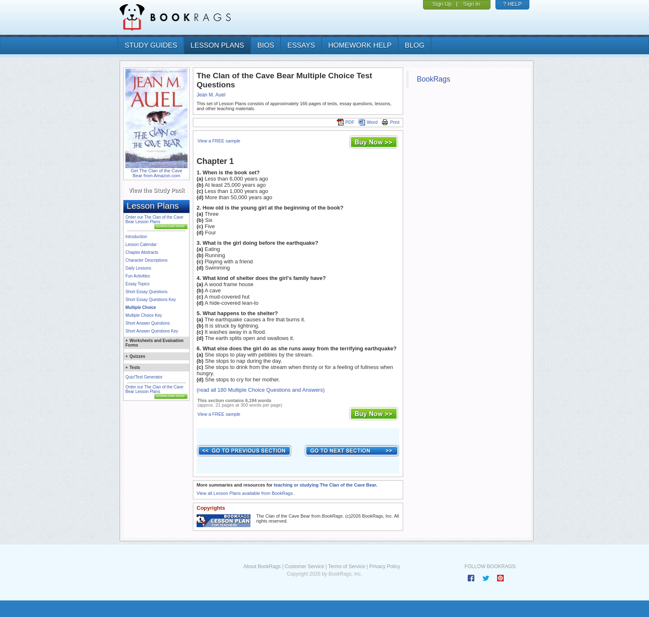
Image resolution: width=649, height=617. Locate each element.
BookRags (433, 79)
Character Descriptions (146, 260)
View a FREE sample (218, 140)
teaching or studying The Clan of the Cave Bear (325, 484)
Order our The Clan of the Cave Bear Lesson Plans (154, 219)
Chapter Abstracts (141, 252)
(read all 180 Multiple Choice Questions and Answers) (260, 390)
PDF (345, 122)
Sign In (471, 4)
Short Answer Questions (147, 323)
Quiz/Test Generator (143, 377)
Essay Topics (137, 284)
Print (390, 122)
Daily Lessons (138, 268)
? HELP (512, 4)
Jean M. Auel (211, 95)
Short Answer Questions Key (151, 331)
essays (301, 45)
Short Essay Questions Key (150, 299)
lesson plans (217, 45)
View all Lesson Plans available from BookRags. (245, 493)
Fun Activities (137, 276)
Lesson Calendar (141, 244)
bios (265, 45)
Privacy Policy (384, 566)
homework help (360, 45)
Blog (414, 45)
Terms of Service (346, 566)
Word (367, 122)
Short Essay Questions (146, 291)
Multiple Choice (140, 307)
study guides (151, 45)
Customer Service (304, 566)
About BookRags (262, 566)
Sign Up (442, 4)
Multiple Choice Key (143, 315)
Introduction (136, 236)
